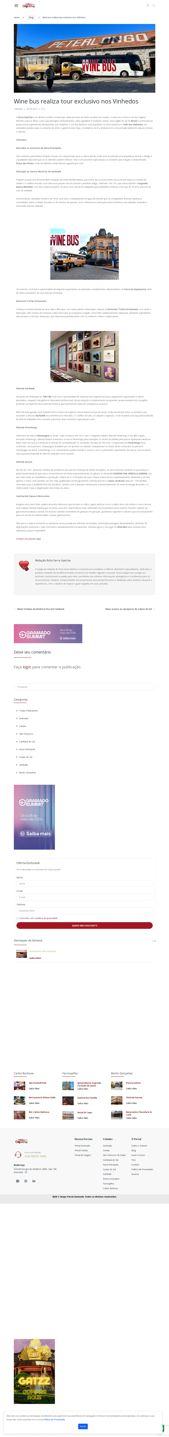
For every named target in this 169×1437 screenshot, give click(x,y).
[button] (153, 5)
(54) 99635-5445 (35, 1156)
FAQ (133, 1159)
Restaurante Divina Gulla (42, 1097)
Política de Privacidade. (54, 1419)
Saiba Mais (35, 957)
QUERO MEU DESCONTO (84, 925)
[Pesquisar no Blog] (84, 686)
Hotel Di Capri (84, 1112)
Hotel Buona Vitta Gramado (42, 951)
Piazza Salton (133, 1083)
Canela (21, 726)
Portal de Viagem (83, 1155)
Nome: (19, 877)
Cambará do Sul (25, 741)
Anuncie (135, 1174)
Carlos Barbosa (110, 1188)
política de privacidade (47, 918)
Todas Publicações (27, 710)
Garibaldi (22, 764)
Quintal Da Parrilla (87, 1097)
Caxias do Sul (24, 757)
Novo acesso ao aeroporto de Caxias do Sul (130, 609)
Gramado (22, 718)
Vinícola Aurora (134, 1097)
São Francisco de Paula (114, 1155)
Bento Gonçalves (26, 772)
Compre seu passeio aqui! (28, 538)
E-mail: (19, 891)
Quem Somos (138, 1155)
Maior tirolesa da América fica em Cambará (39, 609)
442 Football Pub (37, 1083)
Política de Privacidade (142, 1169)
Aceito (83, 1426)
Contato (135, 1164)
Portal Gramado (82, 1145)
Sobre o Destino (139, 1145)
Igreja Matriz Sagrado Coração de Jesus (89, 1084)
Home (17, 17)
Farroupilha (108, 1183)
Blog (31, 17)
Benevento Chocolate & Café (139, 1113)
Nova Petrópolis (25, 749)
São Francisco (24, 733)
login (27, 666)
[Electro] (29, 5)
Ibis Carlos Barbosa (39, 1112)
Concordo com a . (39, 918)
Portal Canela (81, 1150)
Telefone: (21, 904)
